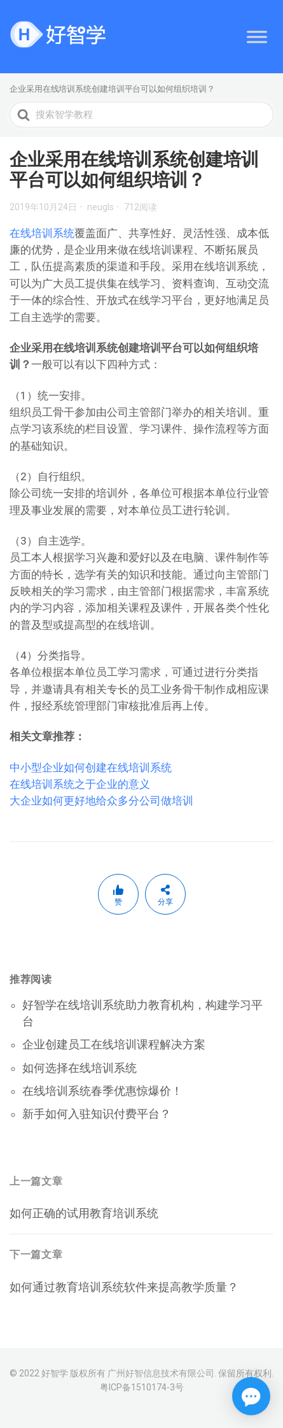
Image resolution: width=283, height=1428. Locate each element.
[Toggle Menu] (257, 37)
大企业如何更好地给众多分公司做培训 (101, 800)
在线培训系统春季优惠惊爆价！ (102, 1090)
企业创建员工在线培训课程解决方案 (113, 1044)
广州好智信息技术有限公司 (160, 1373)
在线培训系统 (42, 233)
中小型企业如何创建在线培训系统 (91, 767)
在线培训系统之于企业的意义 (80, 784)
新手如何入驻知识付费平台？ (96, 1113)
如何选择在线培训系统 (79, 1068)
